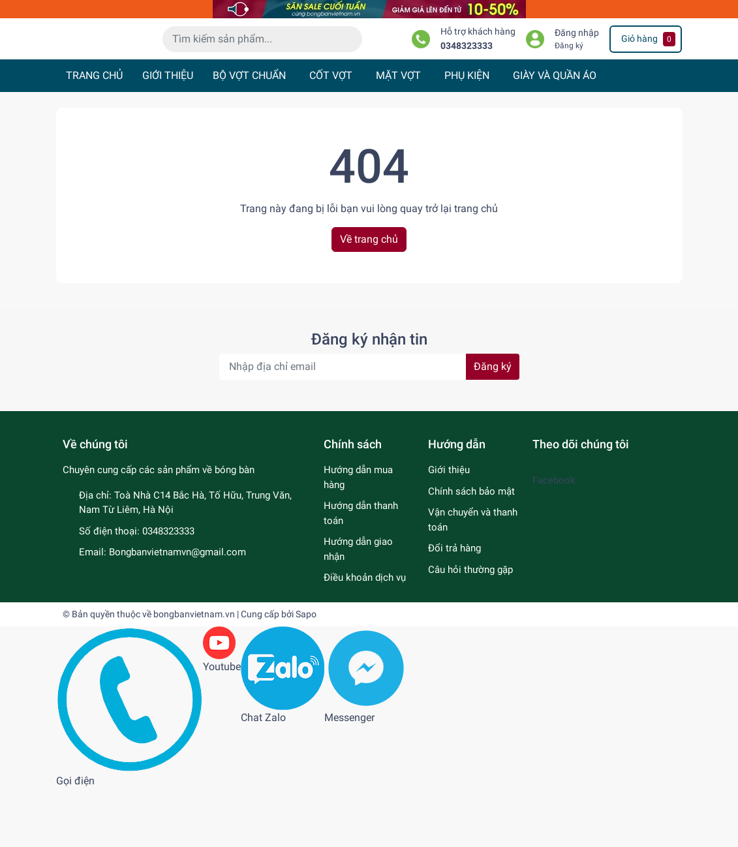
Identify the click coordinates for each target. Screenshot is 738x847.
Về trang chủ (369, 297)
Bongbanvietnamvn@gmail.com (177, 611)
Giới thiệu (449, 528)
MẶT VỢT (398, 134)
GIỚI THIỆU (167, 134)
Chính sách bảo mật (471, 549)
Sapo (306, 672)
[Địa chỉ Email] (369, 425)
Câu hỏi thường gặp (470, 628)
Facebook (554, 539)
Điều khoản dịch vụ (365, 636)
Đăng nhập (577, 70)
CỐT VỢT (330, 134)
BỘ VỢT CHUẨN (249, 134)
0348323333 (466, 82)
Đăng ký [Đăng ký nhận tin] (493, 425)
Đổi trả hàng (454, 607)
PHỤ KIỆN (466, 134)
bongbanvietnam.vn (194, 672)
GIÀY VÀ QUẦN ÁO (554, 134)
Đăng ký (569, 82)
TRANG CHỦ (94, 134)
